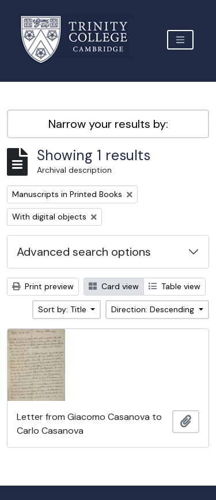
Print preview (43, 286)
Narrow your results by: (108, 123)
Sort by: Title (63, 309)
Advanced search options (84, 251)
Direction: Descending (153, 309)
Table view (174, 286)
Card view (114, 286)
